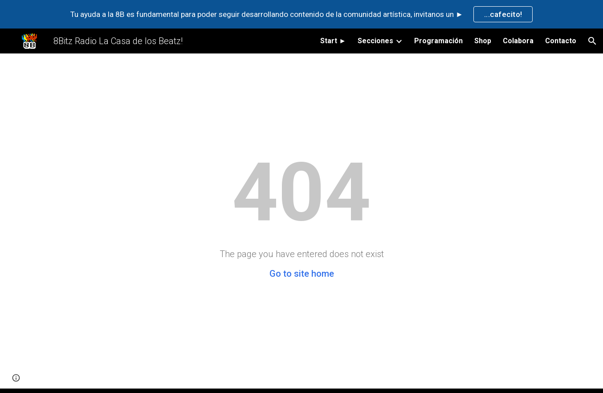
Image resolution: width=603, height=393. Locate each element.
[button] (592, 41)
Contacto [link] (560, 41)
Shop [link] (482, 41)
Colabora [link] (518, 41)
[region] (301, 14)
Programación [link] (438, 41)
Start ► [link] (333, 41)
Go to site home (301, 273)
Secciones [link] (375, 41)
